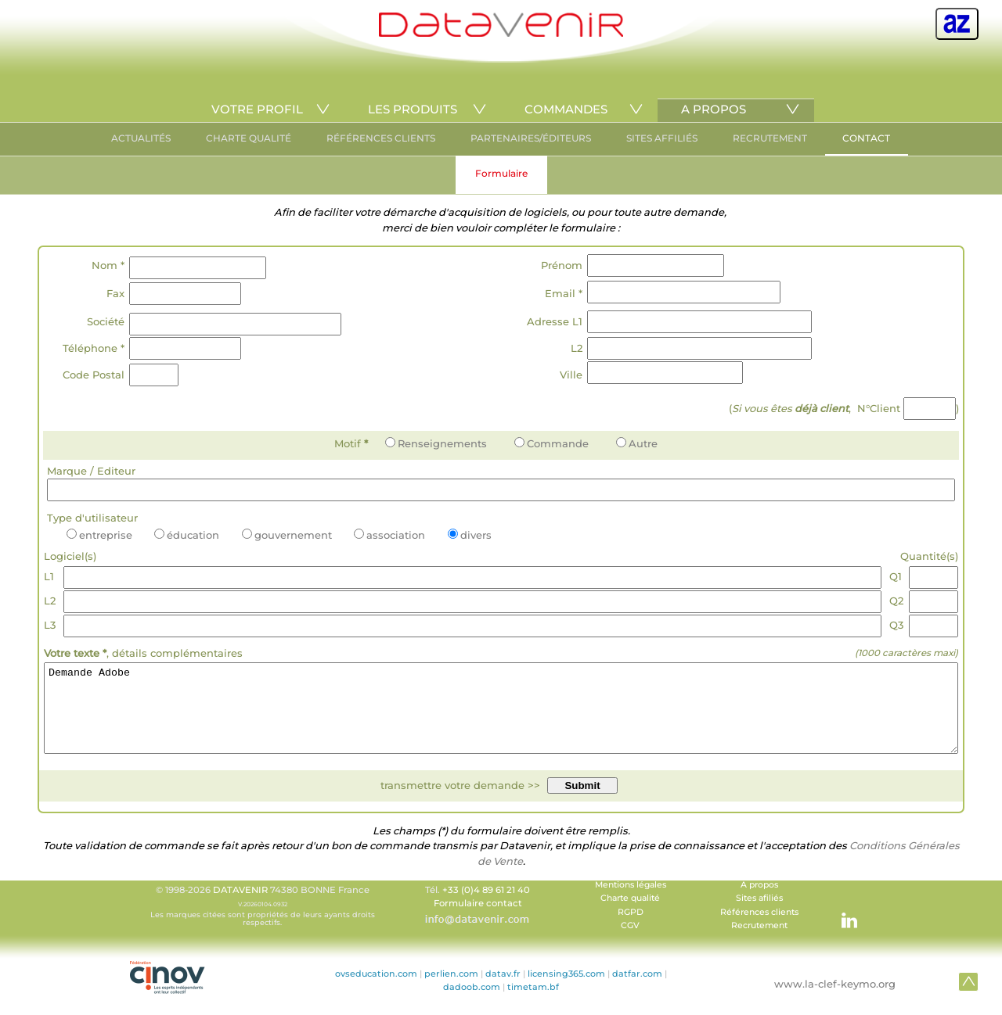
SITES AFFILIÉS (661, 138)
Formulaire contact (478, 919)
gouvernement (287, 535)
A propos (759, 901)
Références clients (759, 929)
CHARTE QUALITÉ (248, 138)
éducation (186, 535)
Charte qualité (630, 914)
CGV (630, 942)
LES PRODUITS (412, 109)
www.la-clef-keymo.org (835, 1000)
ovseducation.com (376, 990)
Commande (551, 443)
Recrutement (759, 942)
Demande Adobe (501, 716)
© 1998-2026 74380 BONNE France (262, 922)
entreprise (99, 535)
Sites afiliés (759, 914)
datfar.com (637, 990)
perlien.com (451, 990)
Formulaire (501, 173)
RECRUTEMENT (770, 138)
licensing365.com (566, 990)
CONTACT (866, 138)
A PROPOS (713, 109)
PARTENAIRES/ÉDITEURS (530, 138)
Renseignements (436, 443)
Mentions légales (630, 901)
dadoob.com (471, 1003)
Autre (637, 443)
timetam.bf (533, 1003)
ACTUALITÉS (141, 138)
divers (470, 535)
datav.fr (503, 990)
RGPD (630, 929)
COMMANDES (565, 109)
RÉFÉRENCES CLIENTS (380, 138)
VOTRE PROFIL (257, 109)
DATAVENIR (240, 906)
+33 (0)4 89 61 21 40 (486, 906)
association (389, 535)
